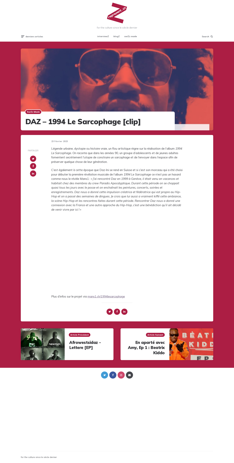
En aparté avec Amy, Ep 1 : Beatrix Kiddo (146, 347)
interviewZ (103, 36)
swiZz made (130, 36)
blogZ (116, 36)
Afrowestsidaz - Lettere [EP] (85, 345)
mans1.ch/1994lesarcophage (106, 296)
